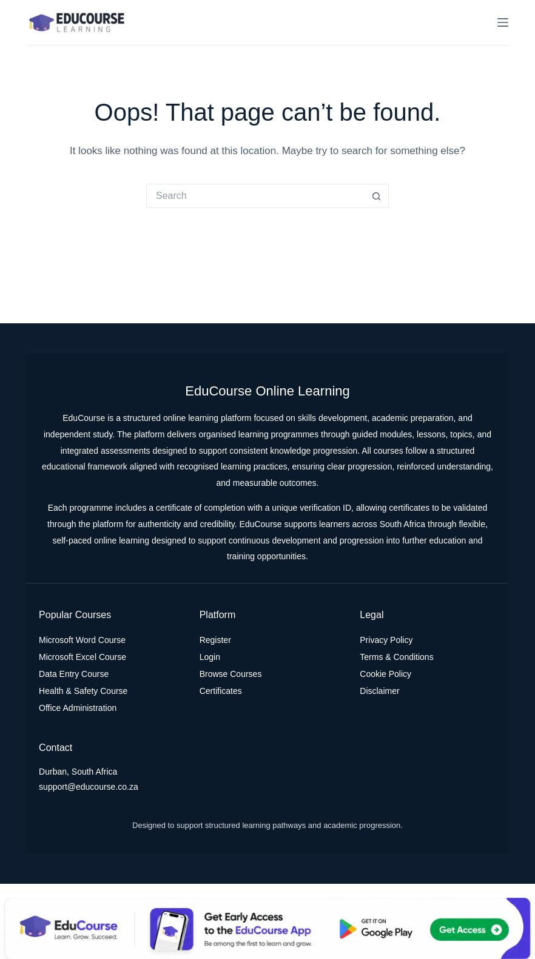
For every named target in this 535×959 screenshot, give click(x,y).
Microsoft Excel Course (82, 657)
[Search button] (377, 196)
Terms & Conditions (396, 657)
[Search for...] (255, 196)
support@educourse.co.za (88, 787)
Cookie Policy (385, 674)
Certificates (221, 691)
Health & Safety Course (83, 691)
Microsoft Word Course (82, 640)
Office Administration (77, 708)
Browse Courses (231, 674)
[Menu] (502, 22)
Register (215, 640)
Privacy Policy (386, 640)
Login (210, 657)
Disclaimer (379, 691)
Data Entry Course (74, 674)
